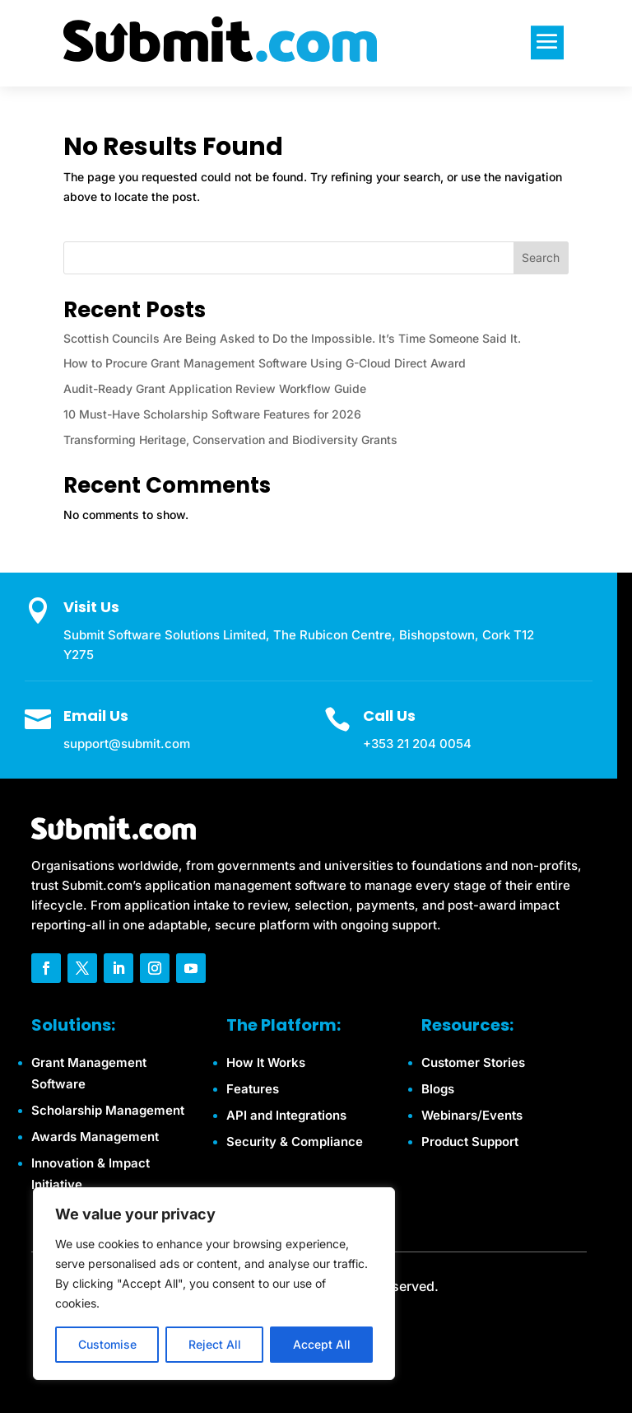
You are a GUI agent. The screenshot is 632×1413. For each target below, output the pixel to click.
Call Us (389, 715)
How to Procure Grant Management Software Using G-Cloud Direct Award (264, 363)
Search (541, 257)
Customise (107, 1344)
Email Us (95, 715)
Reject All (214, 1344)
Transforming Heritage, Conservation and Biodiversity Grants (230, 440)
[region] (214, 1283)
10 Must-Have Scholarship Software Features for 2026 (212, 414)
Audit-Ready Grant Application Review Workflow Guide (214, 388)
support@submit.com (126, 743)
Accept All (322, 1344)
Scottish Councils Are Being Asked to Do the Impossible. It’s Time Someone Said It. (292, 338)
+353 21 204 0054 (417, 743)
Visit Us (91, 607)
